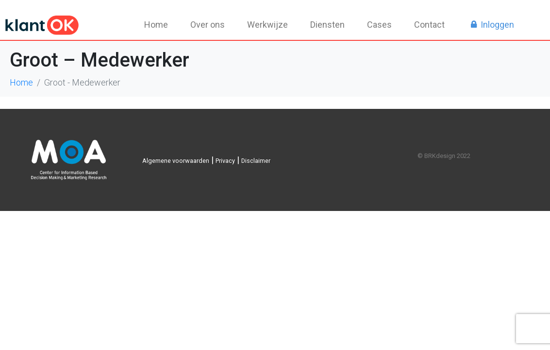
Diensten (327, 24)
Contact (429, 24)
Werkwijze (267, 24)
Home (156, 24)
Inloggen (497, 24)
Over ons (207, 24)
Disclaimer (255, 160)
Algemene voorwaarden (175, 160)
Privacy (225, 160)
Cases (379, 24)
